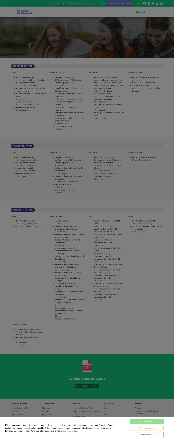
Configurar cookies (146, 428)
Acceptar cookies (147, 421)
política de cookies (70, 431)
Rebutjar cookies (146, 435)
